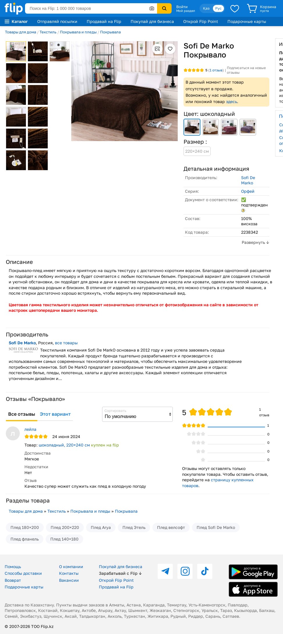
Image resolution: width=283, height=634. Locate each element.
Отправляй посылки (57, 21)
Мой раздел (185, 10)
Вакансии (69, 580)
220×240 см (197, 151)
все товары (66, 342)
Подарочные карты (246, 21)
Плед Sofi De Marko (216, 527)
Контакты (69, 573)
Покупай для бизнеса (152, 21)
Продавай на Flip (104, 21)
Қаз (206, 8)
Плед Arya (101, 527)
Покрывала (110, 32)
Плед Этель (133, 527)
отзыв (216, 70)
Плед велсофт (171, 527)
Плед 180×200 (24, 527)
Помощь (13, 566)
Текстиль (48, 32)
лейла (30, 429)
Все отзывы (21, 414)
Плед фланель (24, 538)
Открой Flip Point (200, 21)
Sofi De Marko (248, 180)
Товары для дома (20, 32)
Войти (182, 7)
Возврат (13, 580)
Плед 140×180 (64, 538)
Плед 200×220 (65, 527)
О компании (71, 566)
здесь (231, 101)
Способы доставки (23, 573)
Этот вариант (55, 414)
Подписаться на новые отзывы (246, 70)
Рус (218, 8)
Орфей (247, 191)
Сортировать (115, 410)
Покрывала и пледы (78, 32)
